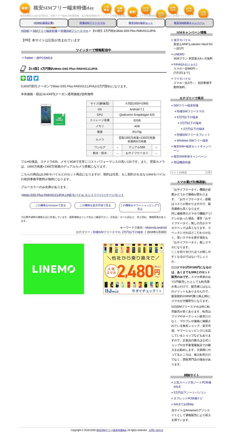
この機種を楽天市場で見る (95, 205)
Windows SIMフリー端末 (192, 140)
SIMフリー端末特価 (186, 105)
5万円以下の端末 (187, 117)
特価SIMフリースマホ (92, 22)
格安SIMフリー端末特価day (63, 7)
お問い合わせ (156, 430)
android (162, 227)
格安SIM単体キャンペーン (189, 22)
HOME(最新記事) (44, 22)
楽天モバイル (182, 40)
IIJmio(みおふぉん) (185, 64)
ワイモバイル (182, 78)
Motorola (150, 227)
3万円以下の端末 (190, 123)
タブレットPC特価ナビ (188, 398)
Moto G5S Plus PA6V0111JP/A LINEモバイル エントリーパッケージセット (73, 195)
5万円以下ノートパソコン (190, 392)
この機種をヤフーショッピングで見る (139, 207)
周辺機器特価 (182, 162)
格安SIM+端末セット (141, 22)
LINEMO (179, 54)
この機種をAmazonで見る (50, 205)
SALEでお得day (184, 404)
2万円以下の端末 (132, 232)
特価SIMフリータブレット (193, 134)
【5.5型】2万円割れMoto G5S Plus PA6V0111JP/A (62, 68)
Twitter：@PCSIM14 (38, 57)
